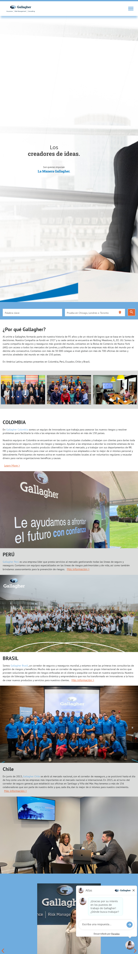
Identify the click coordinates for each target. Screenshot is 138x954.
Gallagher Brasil (19, 665)
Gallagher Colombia (17, 429)
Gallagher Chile (31, 776)
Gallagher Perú (11, 561)
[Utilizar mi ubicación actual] (120, 312)
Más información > (78, 569)
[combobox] (32, 312)
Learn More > (12, 465)
